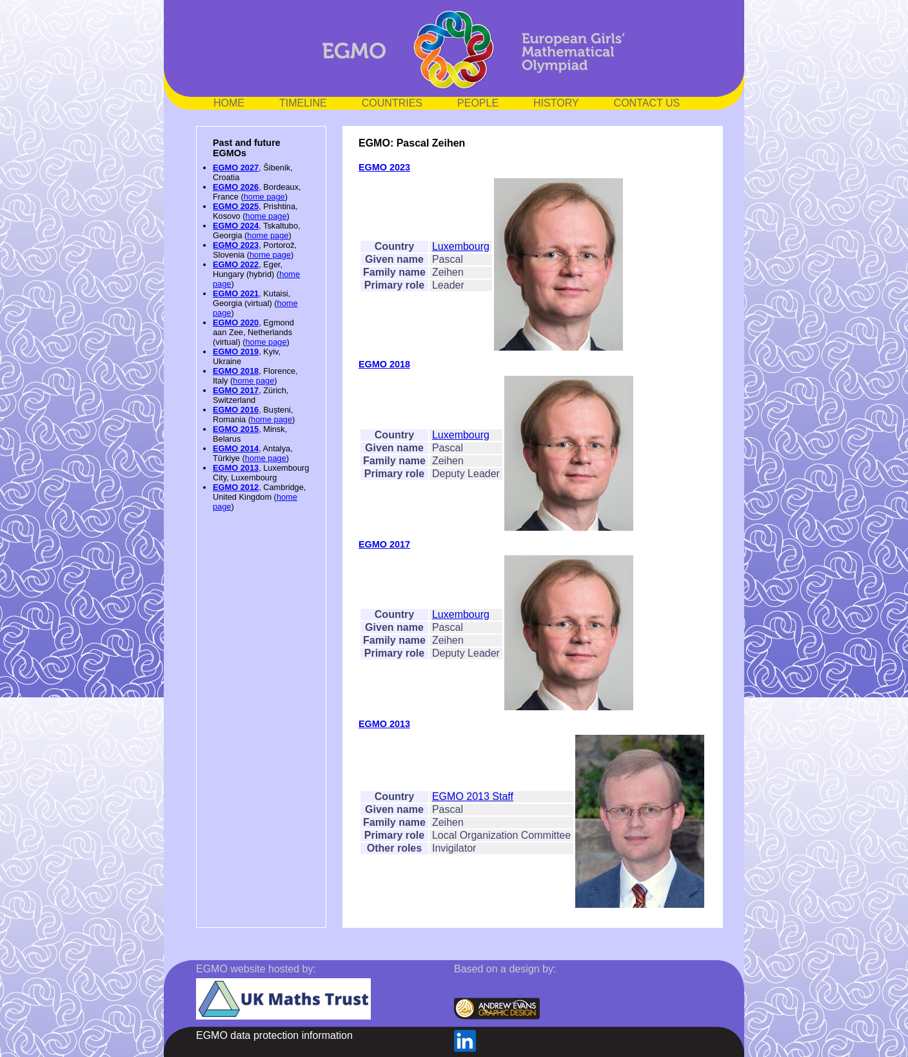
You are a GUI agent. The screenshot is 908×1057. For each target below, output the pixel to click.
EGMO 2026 (236, 187)
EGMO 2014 (236, 448)
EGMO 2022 (236, 264)
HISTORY (556, 102)
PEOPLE (477, 102)
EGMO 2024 (236, 226)
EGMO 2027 (236, 167)
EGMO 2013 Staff (472, 796)
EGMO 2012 (236, 487)
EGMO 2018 (236, 371)
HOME (228, 102)
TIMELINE (303, 102)
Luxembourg (460, 246)
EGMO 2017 (236, 390)
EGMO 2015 (236, 429)
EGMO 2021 (236, 293)
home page (264, 196)
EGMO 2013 (236, 468)
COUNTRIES (392, 102)
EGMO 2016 (236, 410)
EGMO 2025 (236, 206)
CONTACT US (647, 102)
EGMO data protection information (274, 1035)
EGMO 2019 (236, 351)
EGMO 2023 (236, 245)
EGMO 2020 (236, 322)
